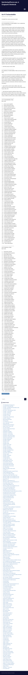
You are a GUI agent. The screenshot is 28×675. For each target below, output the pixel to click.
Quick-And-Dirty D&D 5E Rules (8, 464)
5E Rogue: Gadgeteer (7, 451)
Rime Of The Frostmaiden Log (8, 553)
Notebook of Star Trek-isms (8, 509)
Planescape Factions (7, 654)
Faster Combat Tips (6, 569)
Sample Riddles (6, 581)
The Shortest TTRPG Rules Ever (8, 488)
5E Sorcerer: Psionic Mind (7, 452)
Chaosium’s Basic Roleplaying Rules (9, 495)
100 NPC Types (6, 505)
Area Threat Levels (6, 650)
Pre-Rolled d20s (6, 639)
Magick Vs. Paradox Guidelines (8, 663)
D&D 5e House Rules (6, 541)
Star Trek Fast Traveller (7, 595)
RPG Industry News (6, 610)
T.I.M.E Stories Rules (6, 597)
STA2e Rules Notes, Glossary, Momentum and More (12, 491)
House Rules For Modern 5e (8, 587)
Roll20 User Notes (6, 557)
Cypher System (5, 616)
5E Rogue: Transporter (7, 455)
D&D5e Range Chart (6, 622)
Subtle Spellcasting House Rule (8, 567)
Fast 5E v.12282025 (6, 418)
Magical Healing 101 (7, 551)
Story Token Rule (6, 423)
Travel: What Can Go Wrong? (8, 661)
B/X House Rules (6, 467)
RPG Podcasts (5, 611)
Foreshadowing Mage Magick (8, 664)
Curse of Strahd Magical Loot (8, 484)
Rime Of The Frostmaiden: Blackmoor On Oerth (11, 562)
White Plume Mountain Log (8, 566)
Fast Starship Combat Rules (8, 508)
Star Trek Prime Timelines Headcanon (10, 510)
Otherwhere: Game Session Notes (9, 544)
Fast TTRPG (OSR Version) (8, 422)
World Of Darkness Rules (7, 660)
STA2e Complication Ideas (8, 472)
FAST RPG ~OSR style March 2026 (9, 410)
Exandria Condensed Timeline (8, 533)
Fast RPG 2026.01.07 (7, 414)
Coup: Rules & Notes (6, 532)
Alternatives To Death (7, 631)
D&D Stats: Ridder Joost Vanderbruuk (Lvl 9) (11, 476)
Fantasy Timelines (6, 591)
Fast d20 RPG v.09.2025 (7, 461)
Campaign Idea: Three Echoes (8, 416)
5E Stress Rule (5, 420)
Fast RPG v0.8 (5, 512)
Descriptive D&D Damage (7, 632)
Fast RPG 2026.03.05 (7, 408)
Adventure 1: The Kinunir (7, 667)
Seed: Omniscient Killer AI (7, 612)
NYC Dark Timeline (6, 655)
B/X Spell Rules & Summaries (8, 465)
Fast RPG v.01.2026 (6, 415)
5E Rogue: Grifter (6, 443)
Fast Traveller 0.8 (6, 514)
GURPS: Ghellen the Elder (7, 626)
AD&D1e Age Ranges (7, 644)
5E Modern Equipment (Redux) (8, 424)
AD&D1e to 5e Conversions (8, 528)
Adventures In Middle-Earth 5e (8, 598)
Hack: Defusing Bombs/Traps (8, 607)
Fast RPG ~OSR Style (7, 412)
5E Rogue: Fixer (6, 442)
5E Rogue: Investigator (7, 447)
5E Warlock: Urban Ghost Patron (9, 435)
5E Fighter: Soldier (6, 440)
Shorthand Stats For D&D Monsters (9, 579)
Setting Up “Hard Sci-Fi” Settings (9, 503)
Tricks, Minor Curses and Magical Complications (12, 506)
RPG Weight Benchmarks (7, 648)
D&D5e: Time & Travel (7, 606)
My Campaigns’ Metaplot (7, 577)
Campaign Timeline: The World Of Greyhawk (11, 554)
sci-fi (3, 393)
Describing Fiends (6, 538)
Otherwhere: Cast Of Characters (8, 545)
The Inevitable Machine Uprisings (9, 504)
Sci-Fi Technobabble (6, 558)
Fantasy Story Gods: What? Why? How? (10, 475)
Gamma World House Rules (8, 463)
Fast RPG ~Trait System (7, 411)
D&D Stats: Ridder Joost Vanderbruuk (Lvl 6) (11, 485)
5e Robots (5, 549)
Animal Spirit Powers (7, 526)
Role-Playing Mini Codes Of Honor (9, 585)
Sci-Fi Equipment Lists (7, 499)
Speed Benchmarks (6, 593)
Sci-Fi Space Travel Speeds (8, 529)
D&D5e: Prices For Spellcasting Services (10, 563)
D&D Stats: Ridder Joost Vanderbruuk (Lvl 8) (11, 477)
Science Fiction (6, 393)
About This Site (6, 608)
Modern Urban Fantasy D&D (8, 426)
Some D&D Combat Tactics (8, 483)
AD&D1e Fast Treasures (7, 630)
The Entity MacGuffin (7, 589)
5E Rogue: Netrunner (6, 446)
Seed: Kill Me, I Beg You (7, 614)
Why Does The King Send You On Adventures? (11, 578)
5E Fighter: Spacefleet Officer (8, 450)
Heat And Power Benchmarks (8, 594)
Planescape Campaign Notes (8, 652)
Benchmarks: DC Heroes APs (8, 619)
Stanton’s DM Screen (7, 517)
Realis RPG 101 (6, 479)
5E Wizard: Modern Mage (7, 438)
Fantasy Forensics (6, 624)
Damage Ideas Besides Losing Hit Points (10, 471)
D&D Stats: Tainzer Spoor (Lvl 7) (9, 480)
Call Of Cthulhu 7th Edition (8, 623)
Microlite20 (5, 646)
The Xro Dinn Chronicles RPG (8, 575)
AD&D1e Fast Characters (7, 628)
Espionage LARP (6, 647)
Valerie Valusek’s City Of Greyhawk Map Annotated (12, 574)
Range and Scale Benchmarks (8, 497)
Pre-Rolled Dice (5, 638)
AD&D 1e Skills (5, 642)
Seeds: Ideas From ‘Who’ (7, 636)
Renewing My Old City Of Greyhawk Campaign (11, 570)
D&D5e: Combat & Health (7, 604)
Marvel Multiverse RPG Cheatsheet (9, 520)
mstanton (10, 16)
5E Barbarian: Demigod (7, 431)
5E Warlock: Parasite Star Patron (9, 436)
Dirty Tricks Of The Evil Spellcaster (9, 573)
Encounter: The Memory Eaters (8, 473)
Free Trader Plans (6, 668)
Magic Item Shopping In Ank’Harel (9, 534)
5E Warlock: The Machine (7, 432)
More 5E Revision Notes (7, 419)
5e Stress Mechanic (6, 457)
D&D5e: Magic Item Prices (7, 565)
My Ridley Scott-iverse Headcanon (9, 489)
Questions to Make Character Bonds (9, 530)
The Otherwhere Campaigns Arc (9, 404)
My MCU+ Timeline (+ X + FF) (8, 518)
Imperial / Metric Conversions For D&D (10, 540)
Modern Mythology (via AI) (8, 460)
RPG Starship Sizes (6, 615)
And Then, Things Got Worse (8, 634)
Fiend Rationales (6, 582)
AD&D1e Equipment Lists (7, 643)
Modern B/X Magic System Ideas (9, 468)
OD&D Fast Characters (7, 656)
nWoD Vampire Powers (7, 659)
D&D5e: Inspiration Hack (7, 599)
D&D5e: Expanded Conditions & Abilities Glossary (12, 559)
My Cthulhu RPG (6, 618)
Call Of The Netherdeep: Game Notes (9, 542)
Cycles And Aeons (6, 640)
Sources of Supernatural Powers (9, 428)
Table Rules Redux (6, 430)
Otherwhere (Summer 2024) (8, 501)
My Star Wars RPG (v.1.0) (7, 620)
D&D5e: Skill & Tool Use (7, 603)
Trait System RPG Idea (7, 522)
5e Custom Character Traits (8, 548)
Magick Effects (5, 665)
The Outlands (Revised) (7, 586)
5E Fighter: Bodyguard (7, 439)
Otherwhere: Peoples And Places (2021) (10, 546)
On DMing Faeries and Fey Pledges (9, 516)
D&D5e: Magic (5, 602)
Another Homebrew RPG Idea (8, 496)
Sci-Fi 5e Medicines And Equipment (9, 561)
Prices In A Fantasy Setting (8, 651)
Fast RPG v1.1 (5, 469)
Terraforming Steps (6, 500)
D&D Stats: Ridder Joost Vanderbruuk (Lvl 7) (11, 481)
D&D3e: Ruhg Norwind (7, 635)
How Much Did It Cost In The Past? (9, 492)
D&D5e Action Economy (7, 550)
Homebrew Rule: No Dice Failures (9, 493)
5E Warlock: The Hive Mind (8, 434)
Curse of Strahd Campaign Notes (9, 487)
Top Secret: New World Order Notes (9, 590)
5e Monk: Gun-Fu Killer (7, 444)
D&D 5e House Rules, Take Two (8, 513)
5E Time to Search (6, 427)
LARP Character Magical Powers (9, 525)
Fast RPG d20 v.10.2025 (7, 459)
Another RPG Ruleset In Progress (9, 524)
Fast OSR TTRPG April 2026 (8, 406)
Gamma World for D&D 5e (7, 571)
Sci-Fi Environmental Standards (8, 536)
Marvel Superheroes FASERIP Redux (9, 537)
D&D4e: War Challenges (7, 627)
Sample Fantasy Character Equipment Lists (11, 583)
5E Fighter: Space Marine (7, 448)
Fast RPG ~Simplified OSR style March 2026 (11, 407)
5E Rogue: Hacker (6, 456)
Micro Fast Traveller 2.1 (7, 555)
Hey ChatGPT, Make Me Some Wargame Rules (11, 521)
